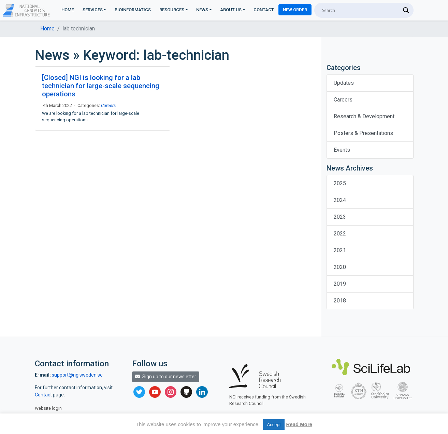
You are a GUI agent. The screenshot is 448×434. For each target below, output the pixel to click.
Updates (344, 83)
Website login (48, 408)
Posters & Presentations (363, 133)
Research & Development (364, 116)
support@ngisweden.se (77, 375)
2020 (340, 267)
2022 (340, 233)
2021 (340, 250)
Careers (108, 105)
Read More (299, 424)
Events (342, 150)
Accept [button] (274, 424)
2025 (340, 183)
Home (67, 9)
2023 (340, 217)
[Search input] (361, 10)
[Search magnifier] (406, 10)
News (202, 9)
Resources (171, 9)
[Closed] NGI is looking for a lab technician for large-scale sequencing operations (100, 85)
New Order (295, 9)
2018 (340, 300)
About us (231, 9)
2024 (340, 200)
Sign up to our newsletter (165, 376)
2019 (340, 284)
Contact (264, 9)
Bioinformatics (133, 9)
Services (93, 9)
